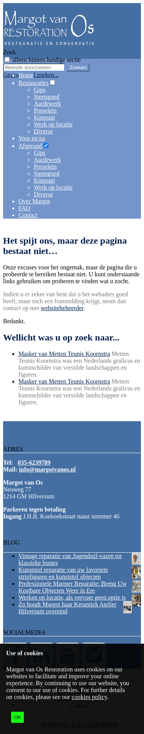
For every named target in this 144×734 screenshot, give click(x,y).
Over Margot (34, 201)
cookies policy (89, 697)
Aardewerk (47, 103)
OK (17, 717)
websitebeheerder (62, 308)
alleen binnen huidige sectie (46, 59)
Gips (39, 89)
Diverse (43, 131)
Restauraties (33, 83)
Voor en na (31, 138)
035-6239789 (34, 462)
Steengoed (47, 96)
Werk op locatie (53, 124)
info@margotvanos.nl (47, 469)
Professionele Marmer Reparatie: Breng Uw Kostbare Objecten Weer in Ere (72, 587)
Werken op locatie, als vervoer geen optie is (72, 597)
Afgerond (30, 146)
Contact (28, 215)
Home (25, 75)
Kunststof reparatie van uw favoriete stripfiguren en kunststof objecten (63, 573)
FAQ (24, 208)
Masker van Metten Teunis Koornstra (64, 353)
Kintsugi (44, 117)
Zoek (9, 52)
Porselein (45, 110)
